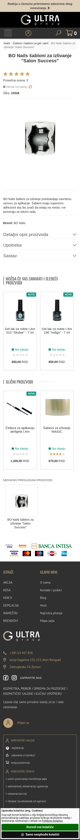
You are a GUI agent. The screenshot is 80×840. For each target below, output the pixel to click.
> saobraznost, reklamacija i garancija (27, 786)
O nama (45, 582)
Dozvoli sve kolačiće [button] (40, 827)
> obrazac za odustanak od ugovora (26, 801)
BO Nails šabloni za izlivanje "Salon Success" (20, 523)
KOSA (7, 590)
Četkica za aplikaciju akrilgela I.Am (20, 429)
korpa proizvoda (20, 763)
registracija (17, 748)
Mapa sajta (47, 621)
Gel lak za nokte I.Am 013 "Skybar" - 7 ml (20, 330)
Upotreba (12, 245)
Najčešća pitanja (51, 613)
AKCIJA (7, 582)
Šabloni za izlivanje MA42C (57, 429)
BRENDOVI (10, 621)
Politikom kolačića (52, 820)
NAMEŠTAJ (10, 613)
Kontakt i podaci (51, 590)
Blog (43, 598)
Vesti (43, 605)
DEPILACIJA (11, 605)
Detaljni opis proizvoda (25, 234)
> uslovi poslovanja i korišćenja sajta (26, 779)
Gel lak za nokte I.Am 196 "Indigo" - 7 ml (57, 330)
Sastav (10, 255)
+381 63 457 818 (21, 653)
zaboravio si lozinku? (23, 755)
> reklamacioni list (16, 794)
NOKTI (7, 598)
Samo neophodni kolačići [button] (40, 835)
